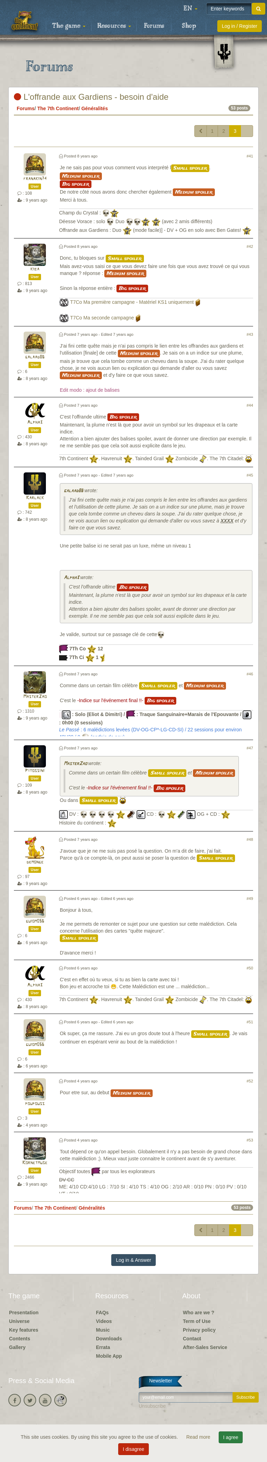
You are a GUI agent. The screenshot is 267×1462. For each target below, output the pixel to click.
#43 (249, 334)
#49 (249, 898)
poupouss (34, 1103)
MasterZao (35, 696)
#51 (249, 1022)
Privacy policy (199, 1330)
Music (103, 1330)
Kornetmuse (34, 1162)
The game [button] (69, 26)
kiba (34, 269)
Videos (104, 1321)
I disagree (133, 1449)
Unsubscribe (152, 1406)
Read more (199, 1437)
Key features (23, 1330)
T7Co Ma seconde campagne (102, 318)
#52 (249, 1081)
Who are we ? (198, 1312)
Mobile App (109, 1356)
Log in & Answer (133, 1260)
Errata (103, 1347)
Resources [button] (114, 26)
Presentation (24, 1312)
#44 (249, 405)
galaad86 (34, 357)
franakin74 (35, 178)
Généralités (94, 108)
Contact (192, 1338)
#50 (249, 968)
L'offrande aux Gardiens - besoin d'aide (91, 96)
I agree (230, 1437)
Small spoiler (190, 168)
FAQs (102, 1312)
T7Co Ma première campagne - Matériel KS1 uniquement (132, 302)
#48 (249, 839)
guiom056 (35, 921)
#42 (249, 246)
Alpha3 (34, 422)
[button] (190, 8)
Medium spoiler (80, 176)
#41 (249, 156)
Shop (189, 26)
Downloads (109, 1338)
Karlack (35, 498)
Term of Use (197, 1321)
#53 (249, 1140)
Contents (19, 1338)
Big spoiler (75, 184)
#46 (249, 674)
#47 (249, 748)
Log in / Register (239, 26)
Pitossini (34, 770)
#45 (249, 475)
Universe (19, 1321)
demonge (34, 862)
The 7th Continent (58, 108)
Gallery (17, 1347)
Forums (154, 26)
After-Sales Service (205, 1347)
